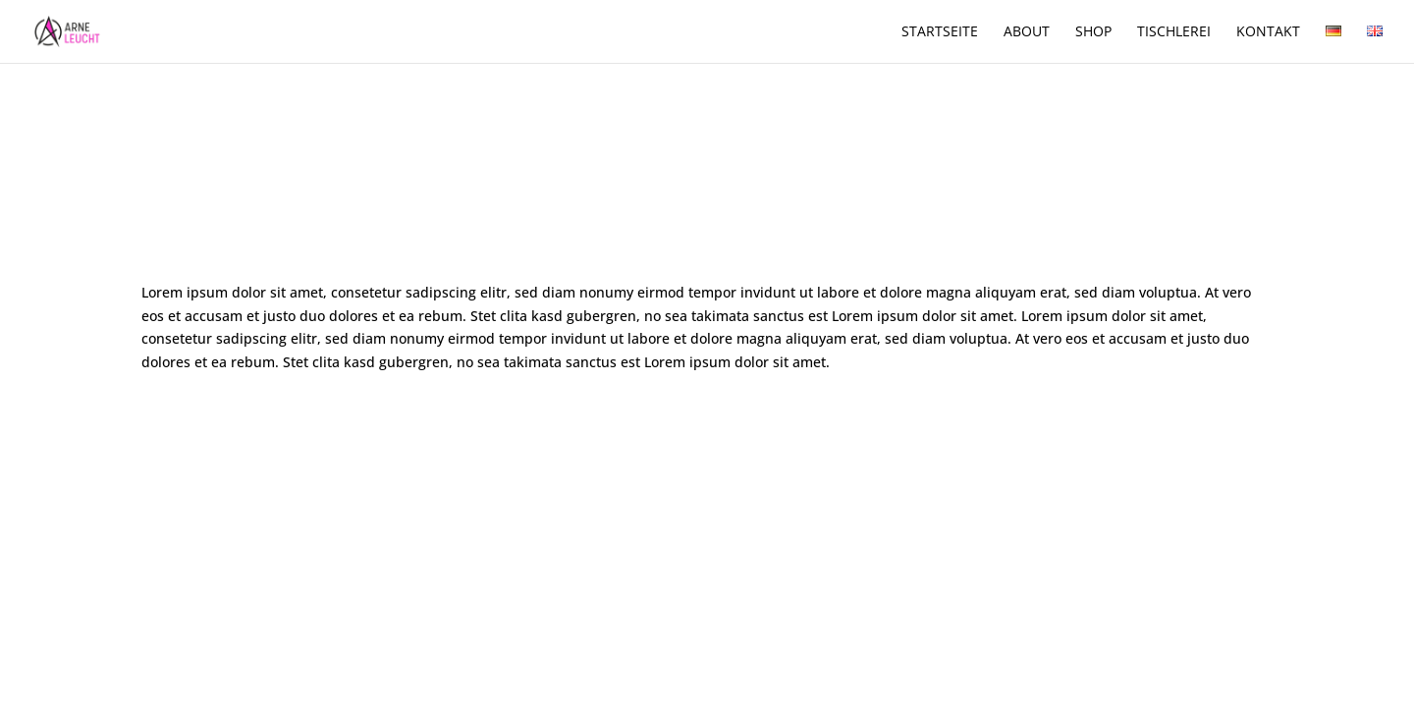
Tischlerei (1174, 32)
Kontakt (1268, 32)
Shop (1093, 32)
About (1027, 32)
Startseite (939, 32)
